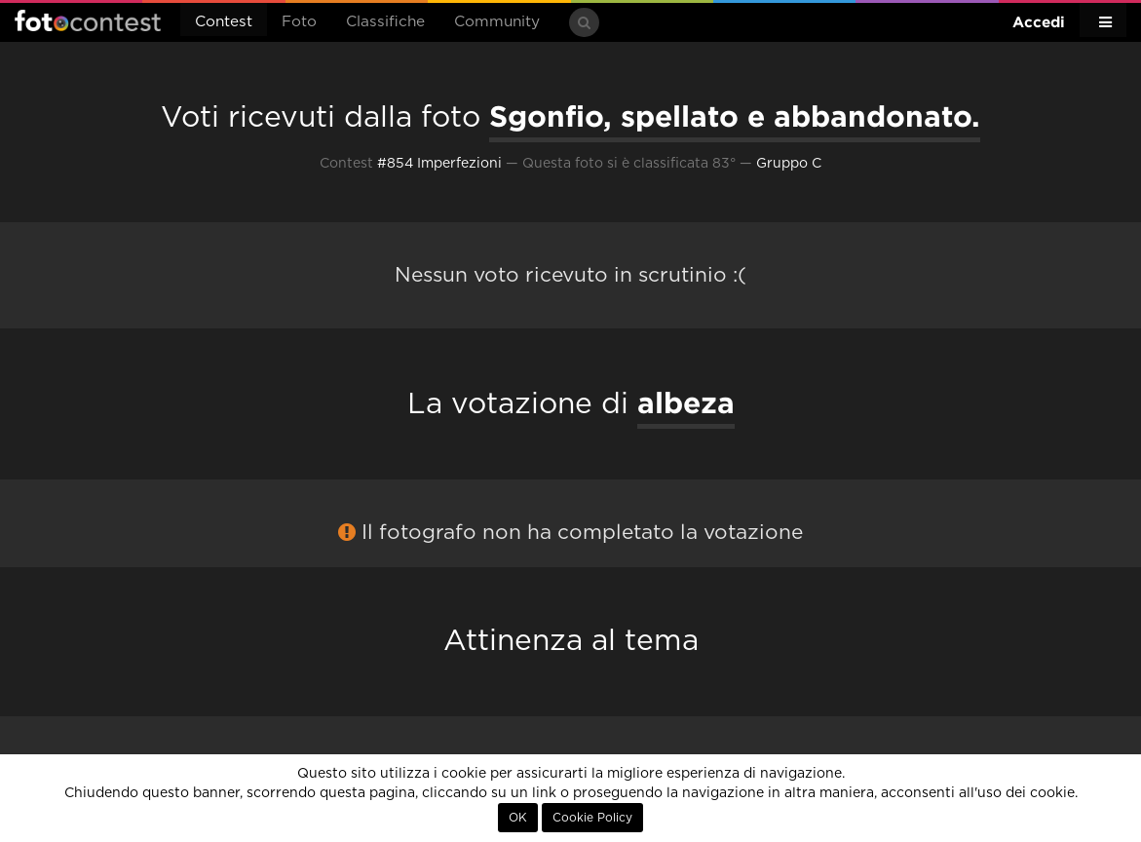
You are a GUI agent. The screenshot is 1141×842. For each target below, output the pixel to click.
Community (497, 22)
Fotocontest (88, 20)
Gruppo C (788, 164)
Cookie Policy (592, 817)
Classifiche (385, 22)
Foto (299, 22)
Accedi (1038, 22)
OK (518, 817)
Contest (223, 22)
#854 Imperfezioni (439, 164)
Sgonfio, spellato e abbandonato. (734, 116)
